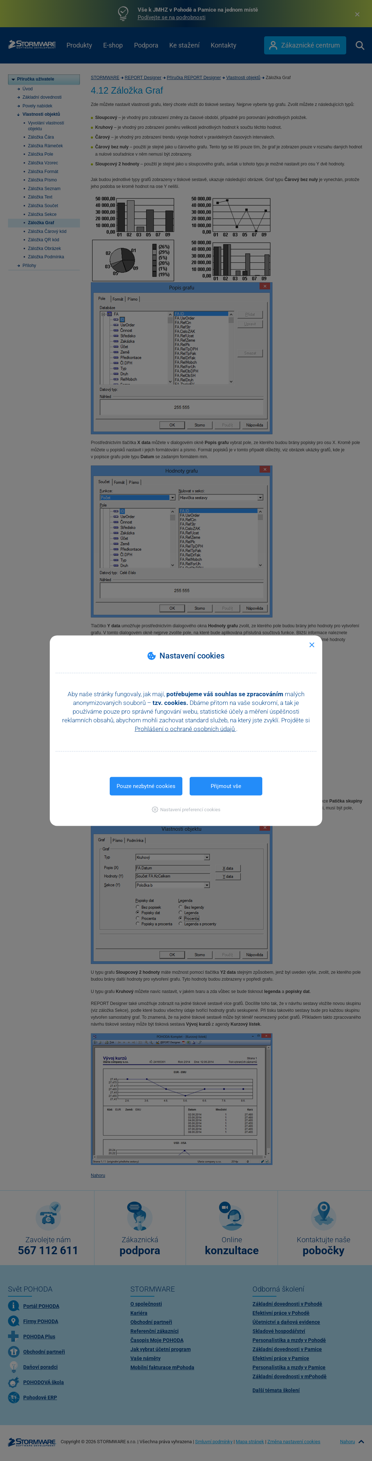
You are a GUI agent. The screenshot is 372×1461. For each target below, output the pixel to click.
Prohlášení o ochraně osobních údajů (185, 728)
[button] (186, 809)
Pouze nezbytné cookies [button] (146, 786)
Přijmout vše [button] (226, 786)
